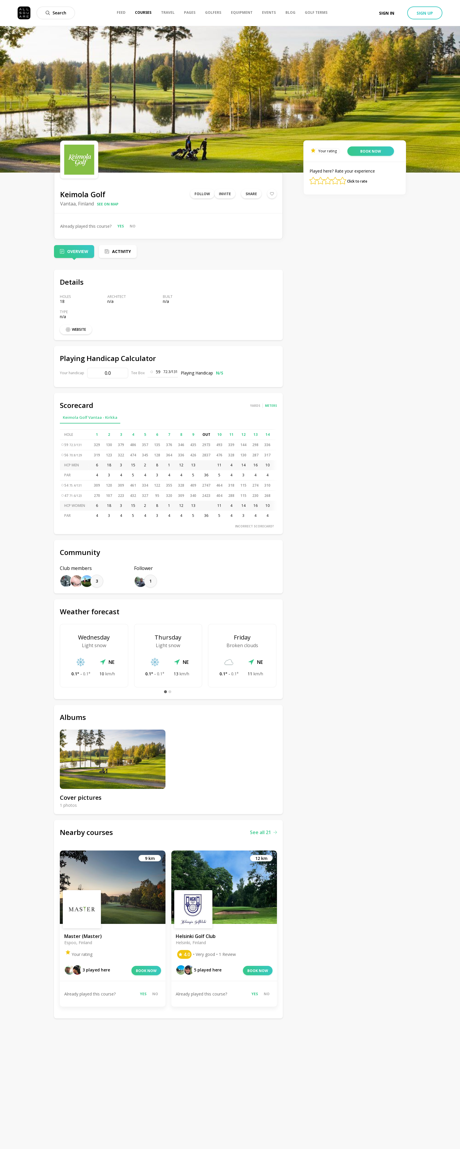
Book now (146, 970)
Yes (120, 226)
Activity (121, 251)
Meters (271, 406)
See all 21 (263, 832)
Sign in (386, 13)
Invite (225, 193)
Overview (77, 251)
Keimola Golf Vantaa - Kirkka (90, 417)
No (133, 226)
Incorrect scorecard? (254, 526)
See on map (108, 204)
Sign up (425, 13)
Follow (202, 193)
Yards (255, 406)
